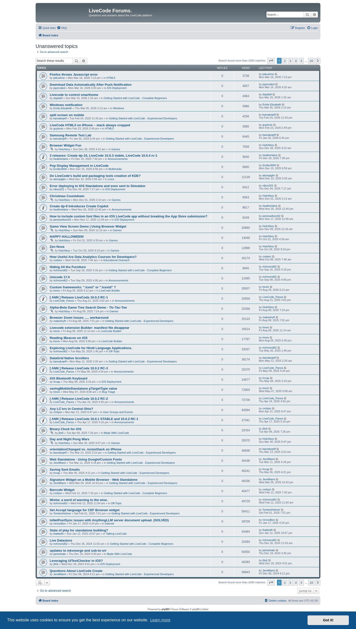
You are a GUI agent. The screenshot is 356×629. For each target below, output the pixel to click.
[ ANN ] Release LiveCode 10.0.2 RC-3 (79, 368)
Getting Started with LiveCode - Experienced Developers (143, 118)
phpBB (165, 609)
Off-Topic (114, 351)
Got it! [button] (328, 620)
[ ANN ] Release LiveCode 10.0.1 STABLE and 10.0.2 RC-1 (94, 419)
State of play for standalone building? (79, 530)
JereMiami (59, 462)
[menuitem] (62, 28)
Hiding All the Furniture (68, 267)
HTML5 (110, 77)
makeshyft (59, 320)
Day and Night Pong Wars (69, 439)
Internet (109, 523)
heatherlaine (60, 158)
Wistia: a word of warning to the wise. (79, 500)
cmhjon (57, 412)
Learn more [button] (160, 620)
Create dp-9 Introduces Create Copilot (79, 206)
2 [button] (285, 61)
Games (115, 149)
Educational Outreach (117, 260)
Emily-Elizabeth (62, 108)
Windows (118, 108)
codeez (57, 260)
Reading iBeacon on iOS (69, 338)
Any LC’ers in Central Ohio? (71, 409)
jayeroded (59, 87)
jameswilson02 (62, 219)
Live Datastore (61, 540)
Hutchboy (64, 149)
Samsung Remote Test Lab (70, 135)
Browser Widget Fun (65, 145)
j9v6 (61, 432)
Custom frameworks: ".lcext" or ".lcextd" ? (83, 287)
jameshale (59, 553)
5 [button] (301, 61)
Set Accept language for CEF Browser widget (84, 510)
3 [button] (290, 61)
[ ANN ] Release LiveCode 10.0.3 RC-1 (79, 297)
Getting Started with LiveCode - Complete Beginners (135, 98)
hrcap (56, 381)
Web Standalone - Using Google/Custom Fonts (86, 459)
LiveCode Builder (109, 290)
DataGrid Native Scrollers (69, 358)
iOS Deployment (117, 87)
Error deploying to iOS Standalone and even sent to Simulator (98, 186)
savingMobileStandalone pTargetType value (83, 388)
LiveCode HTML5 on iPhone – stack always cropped (90, 125)
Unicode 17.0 (60, 277)
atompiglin (59, 179)
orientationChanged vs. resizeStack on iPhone (85, 449)
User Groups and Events (118, 412)
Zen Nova (57, 247)
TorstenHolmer (62, 513)
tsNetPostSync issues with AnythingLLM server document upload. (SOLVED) (109, 520)
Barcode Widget (62, 490)
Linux (111, 179)
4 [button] (296, 61)
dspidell (58, 98)
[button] (271, 61)
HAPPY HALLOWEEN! (67, 236)
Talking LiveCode (116, 533)
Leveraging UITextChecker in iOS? (76, 561)
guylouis (58, 128)
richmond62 (60, 270)
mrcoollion (59, 523)
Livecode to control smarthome (74, 95)
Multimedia (115, 169)
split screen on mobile (67, 115)
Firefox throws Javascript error (74, 74)
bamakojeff (60, 118)
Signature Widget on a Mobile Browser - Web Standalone (93, 480)
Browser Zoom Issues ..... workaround (79, 317)
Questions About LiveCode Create (76, 571)
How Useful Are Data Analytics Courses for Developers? (93, 257)
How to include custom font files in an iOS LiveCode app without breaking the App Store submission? (128, 216)
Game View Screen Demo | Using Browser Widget (88, 226)
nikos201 (58, 189)
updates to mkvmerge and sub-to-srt (78, 550)
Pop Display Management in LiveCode (79, 166)
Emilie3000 (60, 169)
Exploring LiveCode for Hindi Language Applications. (91, 348)
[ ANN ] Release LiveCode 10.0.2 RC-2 (79, 398)
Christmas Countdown (67, 196)
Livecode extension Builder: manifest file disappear (89, 328)
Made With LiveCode (116, 432)
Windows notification (66, 105)
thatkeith (58, 533)
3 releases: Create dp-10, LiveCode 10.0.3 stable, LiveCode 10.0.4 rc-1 (103, 155)
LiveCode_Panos (63, 300)
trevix (56, 290)
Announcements (118, 158)
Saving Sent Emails (65, 469)
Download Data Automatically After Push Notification (91, 84)
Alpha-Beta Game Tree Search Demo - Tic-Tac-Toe (88, 307)
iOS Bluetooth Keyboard (68, 378)
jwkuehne (59, 77)
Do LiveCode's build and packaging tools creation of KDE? (95, 176)
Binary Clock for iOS (65, 429)
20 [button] (311, 61)
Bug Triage (108, 391)
